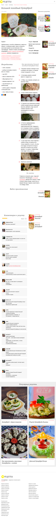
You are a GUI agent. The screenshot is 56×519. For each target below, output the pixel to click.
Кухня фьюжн (4, 510)
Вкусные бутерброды (16, 59)
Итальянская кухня (5, 505)
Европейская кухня (5, 502)
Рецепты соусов (4, 496)
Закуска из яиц (5, 57)
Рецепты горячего (5, 485)
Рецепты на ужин (32, 483)
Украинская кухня (5, 512)
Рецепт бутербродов (6, 55)
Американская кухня (5, 507)
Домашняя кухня (4, 504)
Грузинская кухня (5, 513)
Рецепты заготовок (5, 488)
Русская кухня (4, 501)
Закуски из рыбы (5, 59)
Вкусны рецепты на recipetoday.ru (5, 1)
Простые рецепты (32, 491)
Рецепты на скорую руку (34, 496)
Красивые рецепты (33, 490)
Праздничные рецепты (33, 485)
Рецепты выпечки (5, 483)
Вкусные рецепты (32, 493)
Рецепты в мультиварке (34, 498)
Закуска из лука (16, 55)
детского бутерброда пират (14, 265)
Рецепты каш (4, 491)
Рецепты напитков (5, 493)
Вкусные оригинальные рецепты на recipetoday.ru (7, 476)
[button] (54, 1)
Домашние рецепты (15, 57)
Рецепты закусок (4, 490)
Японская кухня (4, 515)
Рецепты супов (4, 498)
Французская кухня (5, 509)
